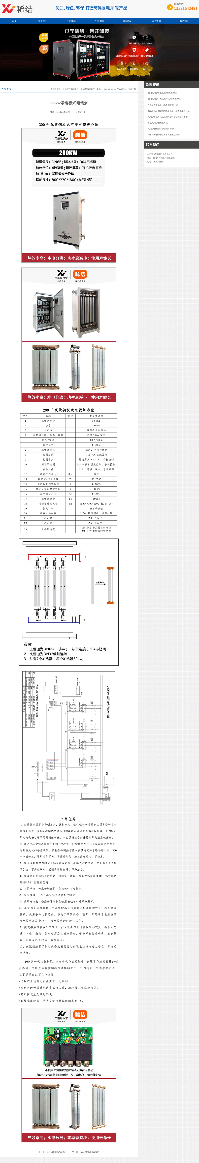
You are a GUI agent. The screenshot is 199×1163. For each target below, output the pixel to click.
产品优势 (99, 21)
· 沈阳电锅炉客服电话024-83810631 (162, 93)
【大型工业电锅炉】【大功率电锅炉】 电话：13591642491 (88, 89)
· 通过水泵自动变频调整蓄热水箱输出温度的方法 (168, 111)
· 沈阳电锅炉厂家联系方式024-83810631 (164, 99)
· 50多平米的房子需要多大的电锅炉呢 (163, 134)
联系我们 (184, 21)
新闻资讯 (127, 21)
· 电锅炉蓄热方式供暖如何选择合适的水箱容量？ (168, 117)
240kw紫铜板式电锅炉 (89, 1152)
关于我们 (42, 21)
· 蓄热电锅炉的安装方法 (157, 123)
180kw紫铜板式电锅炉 (56, 1152)
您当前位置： (56, 89)
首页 (14, 21)
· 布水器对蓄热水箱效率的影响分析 (162, 105)
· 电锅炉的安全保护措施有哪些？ (161, 128)
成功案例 (156, 21)
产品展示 (71, 21)
